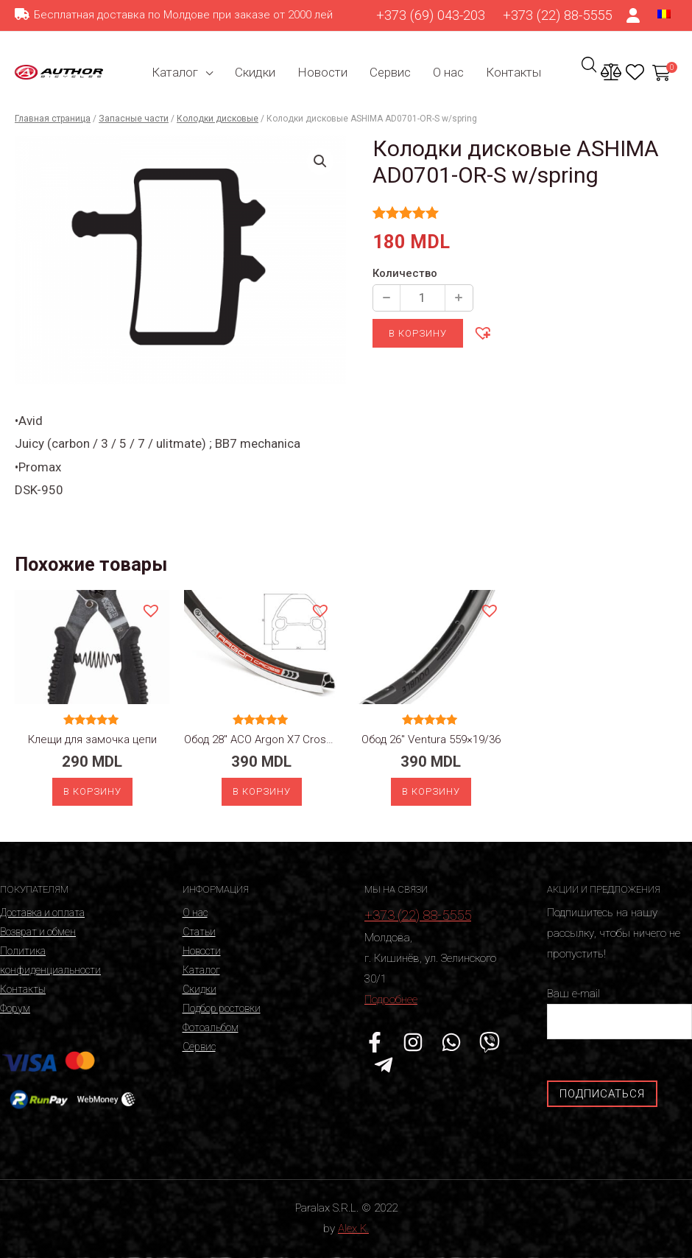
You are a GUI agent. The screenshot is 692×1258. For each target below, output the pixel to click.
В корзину (418, 333)
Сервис (390, 72)
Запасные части (134, 118)
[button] (482, 332)
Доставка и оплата (42, 912)
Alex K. (353, 1228)
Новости (322, 72)
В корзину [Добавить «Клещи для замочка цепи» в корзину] (92, 791)
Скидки (255, 72)
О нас (448, 72)
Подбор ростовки (222, 1008)
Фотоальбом (211, 1027)
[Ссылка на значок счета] (633, 15)
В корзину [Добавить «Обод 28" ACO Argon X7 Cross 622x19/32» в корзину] (262, 791)
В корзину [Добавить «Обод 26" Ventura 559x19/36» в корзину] (431, 791)
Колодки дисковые (217, 118)
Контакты (513, 72)
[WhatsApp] (451, 1042)
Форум (15, 1008)
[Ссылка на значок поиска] (589, 73)
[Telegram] (383, 1065)
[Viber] (489, 1042)
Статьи (199, 932)
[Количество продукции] (422, 298)
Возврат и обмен (38, 932)
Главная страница (53, 118)
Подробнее (390, 999)
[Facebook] (374, 1042)
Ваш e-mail (620, 1013)
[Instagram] (413, 1042)
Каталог (175, 72)
